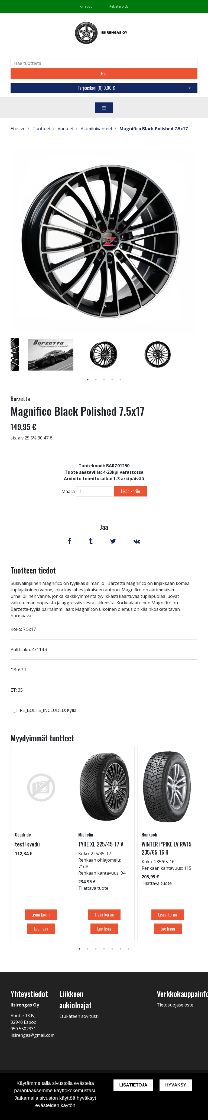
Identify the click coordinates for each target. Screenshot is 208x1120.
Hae (104, 73)
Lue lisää (41, 928)
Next (201, 362)
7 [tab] (128, 949)
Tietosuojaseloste (175, 1005)
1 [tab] (87, 379)
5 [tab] (120, 379)
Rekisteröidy (118, 6)
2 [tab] (96, 379)
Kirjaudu (86, 6)
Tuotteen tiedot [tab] (33, 570)
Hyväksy (175, 1085)
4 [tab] (112, 379)
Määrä (68, 491)
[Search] (104, 63)
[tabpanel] (104, 354)
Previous (6, 362)
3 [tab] (104, 379)
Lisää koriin (130, 491)
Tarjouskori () (96, 88)
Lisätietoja (133, 1085)
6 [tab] (120, 949)
